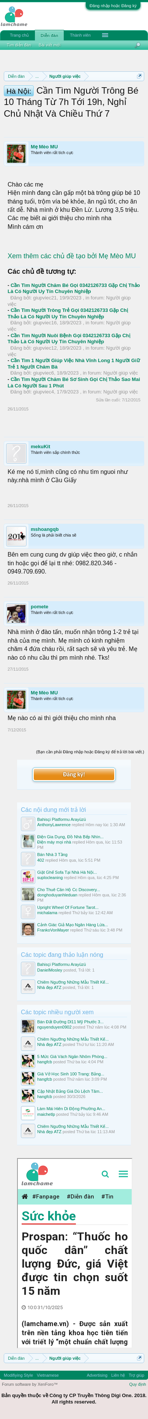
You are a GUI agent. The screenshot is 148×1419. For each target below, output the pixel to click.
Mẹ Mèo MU (44, 147)
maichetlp (46, 1114)
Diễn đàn (49, 35)
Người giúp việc (120, 373)
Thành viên (80, 35)
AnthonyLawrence (54, 824)
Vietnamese (48, 1375)
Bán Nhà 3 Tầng (52, 854)
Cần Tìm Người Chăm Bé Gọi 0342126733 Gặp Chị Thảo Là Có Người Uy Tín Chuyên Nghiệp (74, 288)
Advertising (97, 1375)
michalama (47, 912)
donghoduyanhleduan (57, 895)
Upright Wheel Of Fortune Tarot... (68, 907)
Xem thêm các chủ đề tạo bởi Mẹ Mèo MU (72, 256)
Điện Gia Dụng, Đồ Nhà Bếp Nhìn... (70, 836)
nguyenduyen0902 (54, 1027)
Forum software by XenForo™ (30, 1384)
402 (40, 860)
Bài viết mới (50, 45)
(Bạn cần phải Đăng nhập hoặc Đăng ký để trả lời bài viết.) (90, 752)
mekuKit (40, 446)
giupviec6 (43, 373)
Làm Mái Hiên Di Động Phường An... (71, 1108)
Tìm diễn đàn (19, 45)
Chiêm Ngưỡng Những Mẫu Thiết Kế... (73, 982)
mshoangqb (45, 529)
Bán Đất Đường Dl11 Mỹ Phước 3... (70, 1022)
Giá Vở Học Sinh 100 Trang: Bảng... (70, 1074)
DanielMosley (49, 970)
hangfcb (44, 1062)
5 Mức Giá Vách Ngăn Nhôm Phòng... (72, 1056)
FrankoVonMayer (53, 930)
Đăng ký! (74, 774)
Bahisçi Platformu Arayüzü (61, 819)
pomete (39, 606)
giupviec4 (43, 392)
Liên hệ (118, 1375)
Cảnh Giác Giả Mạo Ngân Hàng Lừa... (72, 924)
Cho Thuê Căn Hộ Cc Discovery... (68, 889)
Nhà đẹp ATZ (49, 987)
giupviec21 (45, 298)
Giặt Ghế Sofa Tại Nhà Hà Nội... (67, 872)
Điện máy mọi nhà (54, 842)
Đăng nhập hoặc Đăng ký (113, 5)
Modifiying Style (18, 1375)
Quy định (137, 1384)
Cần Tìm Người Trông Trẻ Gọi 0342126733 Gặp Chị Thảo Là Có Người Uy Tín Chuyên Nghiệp (68, 313)
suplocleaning (50, 877)
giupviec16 (45, 322)
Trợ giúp (136, 1375)
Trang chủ (19, 35)
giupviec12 (45, 348)
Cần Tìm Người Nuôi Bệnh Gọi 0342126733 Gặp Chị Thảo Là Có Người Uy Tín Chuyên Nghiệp (69, 339)
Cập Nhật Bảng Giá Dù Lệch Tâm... (70, 1091)
